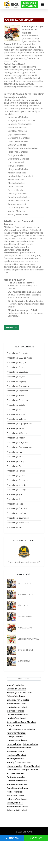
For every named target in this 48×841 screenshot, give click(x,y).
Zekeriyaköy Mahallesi (17, 810)
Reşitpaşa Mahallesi (16, 777)
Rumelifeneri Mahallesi (17, 784)
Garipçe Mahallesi (15, 736)
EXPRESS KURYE (25, 594)
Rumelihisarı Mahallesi (17, 780)
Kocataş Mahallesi (15, 758)
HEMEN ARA (11, 327)
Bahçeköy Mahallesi (16, 696)
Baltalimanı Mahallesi (16, 688)
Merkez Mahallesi (14, 791)
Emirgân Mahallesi (15, 725)
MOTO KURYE (24, 583)
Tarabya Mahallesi (15, 795)
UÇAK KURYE (24, 661)
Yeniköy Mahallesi (15, 802)
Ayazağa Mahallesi (15, 685)
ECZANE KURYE (25, 616)
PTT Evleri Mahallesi (15, 773)
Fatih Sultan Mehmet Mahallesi (21, 729)
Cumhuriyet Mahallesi (17, 707)
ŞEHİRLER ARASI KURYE (28, 638)
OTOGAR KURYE (25, 649)
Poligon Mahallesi (30, 769)
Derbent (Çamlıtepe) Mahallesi (21, 722)
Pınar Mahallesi (13, 769)
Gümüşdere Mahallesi (17, 740)
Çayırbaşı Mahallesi (15, 710)
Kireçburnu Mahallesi (16, 755)
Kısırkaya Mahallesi (15, 751)
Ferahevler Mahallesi (16, 733)
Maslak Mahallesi (32, 766)
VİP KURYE (23, 605)
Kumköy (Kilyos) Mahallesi (19, 762)
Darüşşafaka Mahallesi (17, 714)
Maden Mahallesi (14, 766)
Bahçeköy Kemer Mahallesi (19, 692)
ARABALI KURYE (25, 627)
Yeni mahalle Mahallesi (17, 806)
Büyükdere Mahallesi (16, 703)
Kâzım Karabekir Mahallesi (19, 747)
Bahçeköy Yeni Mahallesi (18, 699)
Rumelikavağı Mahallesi (17, 788)
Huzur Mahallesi (14, 744)
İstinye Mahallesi (30, 744)
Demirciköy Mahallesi (16, 718)
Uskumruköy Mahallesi (17, 799)
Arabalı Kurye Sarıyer (19, 20)
